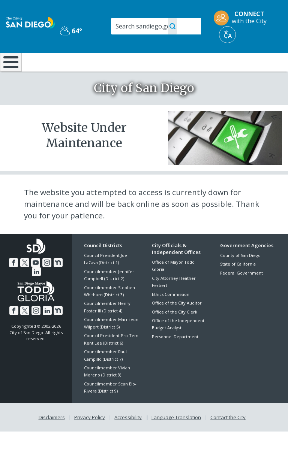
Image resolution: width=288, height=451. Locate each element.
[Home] (9, 72)
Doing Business (127, 65)
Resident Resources (85, 65)
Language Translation (176, 436)
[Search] (156, 26)
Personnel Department (175, 356)
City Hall (265, 61)
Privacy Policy (89, 436)
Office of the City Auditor (177, 323)
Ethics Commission (170, 314)
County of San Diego (240, 275)
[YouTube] (35, 282)
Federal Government (241, 292)
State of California (238, 284)
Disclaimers (52, 436)
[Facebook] (13, 282)
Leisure (41, 61)
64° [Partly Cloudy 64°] (71, 31)
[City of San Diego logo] (30, 22)
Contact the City (228, 436)
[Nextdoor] (58, 282)
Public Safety (217, 65)
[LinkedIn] (36, 291)
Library (170, 61)
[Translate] (227, 34)
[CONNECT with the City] (242, 18)
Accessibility (128, 436)
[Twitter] (24, 282)
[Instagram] (46, 282)
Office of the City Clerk (174, 331)
